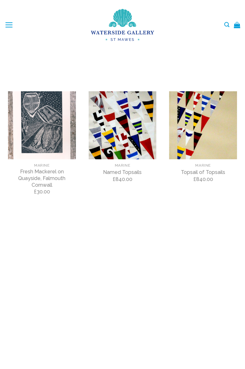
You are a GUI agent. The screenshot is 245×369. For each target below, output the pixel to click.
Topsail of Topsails (203, 172)
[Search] (226, 25)
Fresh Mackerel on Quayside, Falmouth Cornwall (41, 178)
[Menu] (9, 25)
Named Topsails (122, 172)
